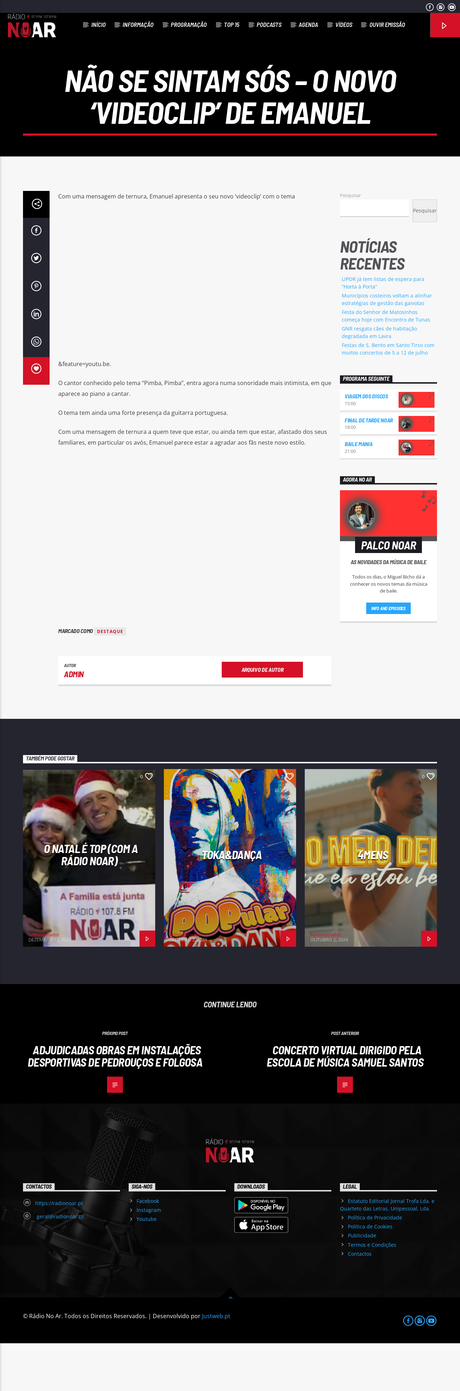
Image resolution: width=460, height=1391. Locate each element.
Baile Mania (358, 491)
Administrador (43, 982)
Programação (189, 24)
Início (98, 24)
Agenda (308, 24)
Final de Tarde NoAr (369, 467)
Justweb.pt (216, 1364)
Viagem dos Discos (366, 443)
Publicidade (362, 1283)
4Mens (373, 902)
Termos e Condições (372, 1292)
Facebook (148, 1248)
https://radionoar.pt (59, 1250)
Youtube (147, 1266)
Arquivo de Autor (263, 717)
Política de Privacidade (375, 1265)
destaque (110, 679)
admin (74, 722)
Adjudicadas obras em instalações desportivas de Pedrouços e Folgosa (115, 1104)
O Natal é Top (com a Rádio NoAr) (91, 902)
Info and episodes (388, 656)
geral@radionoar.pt (59, 1264)
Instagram (149, 1257)
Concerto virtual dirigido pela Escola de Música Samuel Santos (345, 1104)
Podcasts (269, 24)
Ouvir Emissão (387, 24)
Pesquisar (350, 243)
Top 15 (231, 24)
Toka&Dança (232, 902)
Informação (138, 24)
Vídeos (343, 24)
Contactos (360, 1301)
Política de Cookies (370, 1274)
